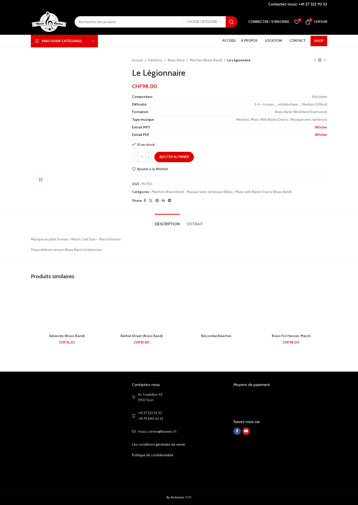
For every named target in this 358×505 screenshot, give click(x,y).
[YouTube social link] (246, 431)
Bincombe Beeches (216, 336)
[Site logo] (49, 21)
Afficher (321, 127)
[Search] (156, 22)
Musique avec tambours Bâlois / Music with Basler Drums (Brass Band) (239, 192)
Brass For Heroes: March (291, 336)
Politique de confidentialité (152, 455)
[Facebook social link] (144, 200)
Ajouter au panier (174, 157)
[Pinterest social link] (157, 200)
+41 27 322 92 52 (313, 4)
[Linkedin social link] (163, 200)
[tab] (167, 221)
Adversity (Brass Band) (67, 336)
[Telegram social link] (169, 200)
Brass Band (176, 60)
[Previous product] (314, 60)
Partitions (155, 60)
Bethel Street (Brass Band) (142, 336)
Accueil (137, 60)
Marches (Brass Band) (206, 60)
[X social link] (150, 200)
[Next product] (324, 60)
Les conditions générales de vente (158, 444)
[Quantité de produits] (142, 157)
